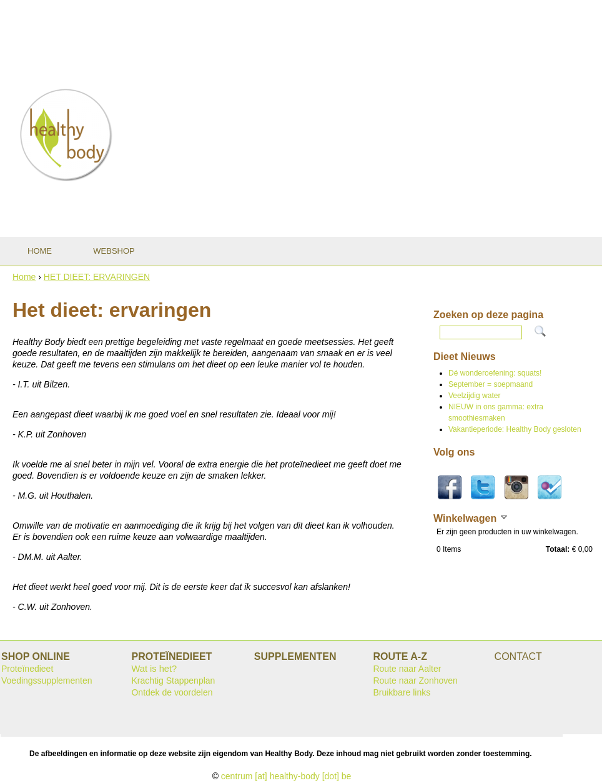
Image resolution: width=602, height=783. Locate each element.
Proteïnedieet (27, 669)
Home (24, 277)
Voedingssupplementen (46, 681)
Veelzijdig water (474, 395)
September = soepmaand (490, 384)
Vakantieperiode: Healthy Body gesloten (514, 429)
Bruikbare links (401, 692)
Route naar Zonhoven (415, 681)
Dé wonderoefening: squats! (494, 373)
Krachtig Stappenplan (173, 681)
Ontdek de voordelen (171, 692)
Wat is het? (154, 669)
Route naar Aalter (407, 669)
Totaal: (558, 549)
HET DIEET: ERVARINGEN (97, 277)
